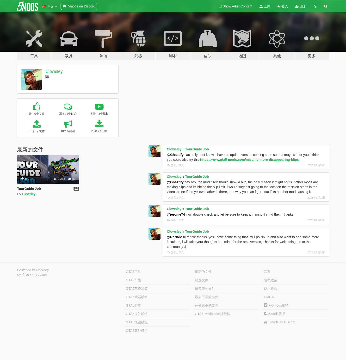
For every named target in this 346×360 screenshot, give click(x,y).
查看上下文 (175, 165)
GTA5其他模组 (137, 331)
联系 (267, 272)
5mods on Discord (280, 322)
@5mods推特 (276, 305)
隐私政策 (270, 280)
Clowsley (54, 71)
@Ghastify (175, 155)
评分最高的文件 (206, 305)
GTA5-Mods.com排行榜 (212, 314)
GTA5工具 (133, 272)
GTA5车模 (133, 280)
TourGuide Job (197, 149)
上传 (265, 6)
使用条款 (270, 288)
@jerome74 (176, 214)
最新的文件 (203, 272)
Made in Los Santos (32, 275)
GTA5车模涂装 (137, 288)
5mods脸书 (274, 314)
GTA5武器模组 (137, 297)
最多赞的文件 (205, 288)
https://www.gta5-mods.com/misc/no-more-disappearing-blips (249, 159)
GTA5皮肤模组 (137, 314)
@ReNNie (174, 237)
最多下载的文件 (206, 297)
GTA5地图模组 (137, 322)
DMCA (269, 297)
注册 (301, 6)
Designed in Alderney (33, 270)
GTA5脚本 (133, 305)
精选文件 (201, 280)
